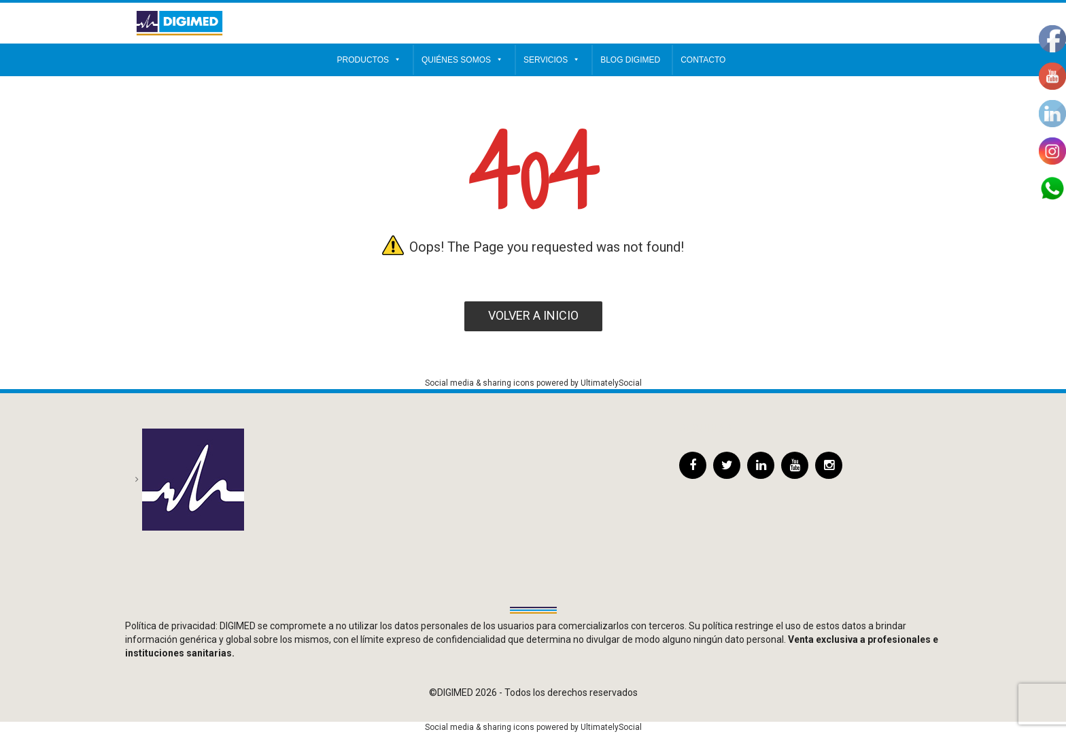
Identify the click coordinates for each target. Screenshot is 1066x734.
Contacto (703, 60)
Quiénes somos (462, 60)
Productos (369, 60)
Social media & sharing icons (480, 383)
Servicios (551, 60)
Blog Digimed (630, 60)
